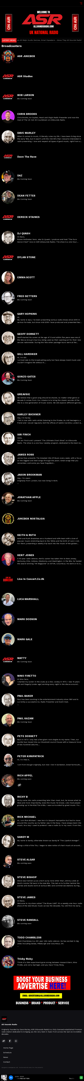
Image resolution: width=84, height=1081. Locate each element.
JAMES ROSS (25, 454)
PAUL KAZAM (25, 718)
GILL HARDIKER (27, 354)
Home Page (8, 1048)
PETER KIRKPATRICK (30, 756)
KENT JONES (25, 555)
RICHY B (22, 796)
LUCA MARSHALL (28, 599)
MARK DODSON (27, 619)
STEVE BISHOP (27, 877)
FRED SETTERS (27, 296)
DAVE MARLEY (26, 132)
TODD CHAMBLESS (29, 937)
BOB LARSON (25, 95)
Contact (6, 1062)
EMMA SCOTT (26, 277)
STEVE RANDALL (28, 920)
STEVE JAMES (26, 897)
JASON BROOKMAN (29, 474)
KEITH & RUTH (26, 535)
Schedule (7, 1052)
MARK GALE (24, 639)
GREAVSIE (23, 394)
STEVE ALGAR (26, 859)
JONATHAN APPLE (29, 497)
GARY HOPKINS (27, 313)
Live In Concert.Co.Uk (30, 579)
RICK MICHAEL (26, 816)
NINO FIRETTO (26, 675)
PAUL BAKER (25, 695)
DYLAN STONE (26, 257)
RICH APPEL (25, 775)
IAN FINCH (24, 434)
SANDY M (23, 837)
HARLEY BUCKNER (29, 414)
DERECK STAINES (28, 217)
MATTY (21, 658)
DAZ (19, 175)
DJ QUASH (23, 233)
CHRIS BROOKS (27, 114)
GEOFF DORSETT (28, 334)
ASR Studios (25, 76)
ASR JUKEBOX (26, 56)
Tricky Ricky (25, 958)
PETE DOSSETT (27, 736)
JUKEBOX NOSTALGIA (31, 518)
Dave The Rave (26, 156)
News (5, 1057)
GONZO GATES (26, 376)
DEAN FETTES (26, 195)
